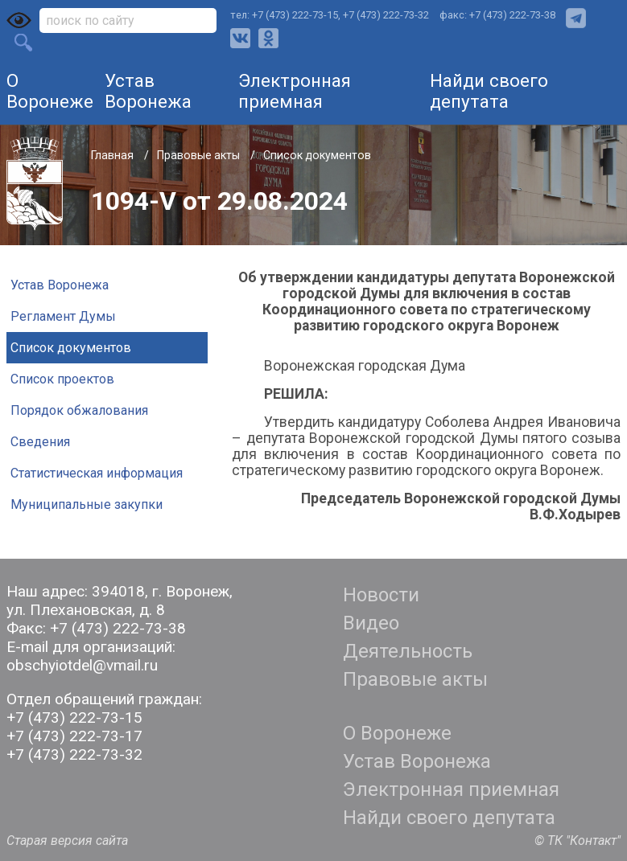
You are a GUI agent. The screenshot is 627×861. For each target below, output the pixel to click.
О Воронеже (49, 91)
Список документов (317, 155)
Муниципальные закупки (86, 504)
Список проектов (62, 379)
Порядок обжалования (79, 410)
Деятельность (407, 651)
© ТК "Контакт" (577, 840)
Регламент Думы (63, 316)
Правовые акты (199, 155)
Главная (113, 155)
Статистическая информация (96, 473)
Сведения (40, 441)
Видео (371, 623)
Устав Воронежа (148, 91)
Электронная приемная (294, 91)
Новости (381, 595)
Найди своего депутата (489, 91)
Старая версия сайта (67, 840)
